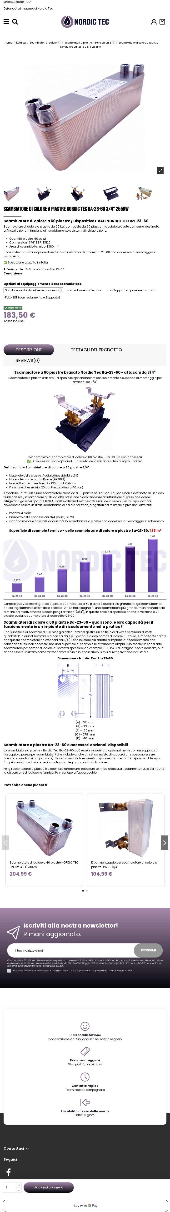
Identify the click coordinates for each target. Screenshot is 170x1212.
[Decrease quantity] (19, 1190)
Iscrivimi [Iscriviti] (148, 950)
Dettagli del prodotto (96, 350)
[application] (85, 1206)
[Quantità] (9, 1187)
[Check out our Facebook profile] (8, 1171)
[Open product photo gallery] (160, 170)
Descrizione (29, 350)
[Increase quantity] (19, 1184)
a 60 (86, 604)
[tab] (29, 350)
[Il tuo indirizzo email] (73, 951)
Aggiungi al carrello (48, 1187)
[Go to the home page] (85, 22)
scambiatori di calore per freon (65, 505)
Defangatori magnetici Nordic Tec (28, 8)
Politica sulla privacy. (52, 965)
